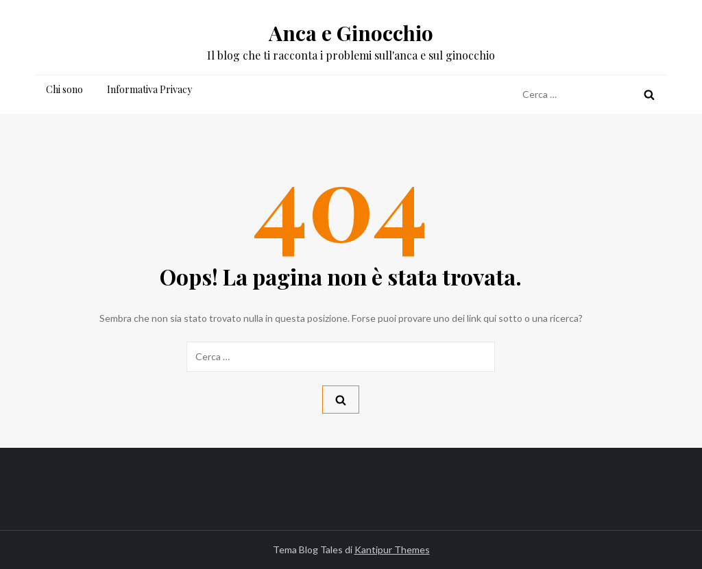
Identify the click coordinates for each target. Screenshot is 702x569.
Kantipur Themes (392, 549)
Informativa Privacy (149, 89)
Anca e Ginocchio (351, 33)
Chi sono (64, 89)
